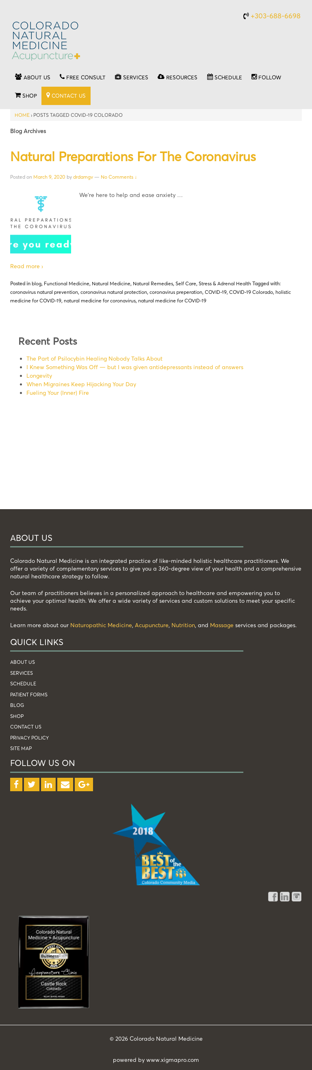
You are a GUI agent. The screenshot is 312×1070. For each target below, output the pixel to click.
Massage (222, 624)
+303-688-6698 (276, 15)
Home (22, 115)
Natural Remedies (153, 283)
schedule (23, 684)
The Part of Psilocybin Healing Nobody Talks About (94, 358)
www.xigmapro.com (172, 1059)
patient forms (29, 694)
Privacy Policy (29, 738)
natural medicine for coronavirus (100, 301)
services (21, 673)
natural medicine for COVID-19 (172, 301)
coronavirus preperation (176, 292)
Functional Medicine (66, 283)
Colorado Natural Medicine (165, 1038)
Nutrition (183, 624)
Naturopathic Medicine (101, 624)
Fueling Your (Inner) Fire (57, 392)
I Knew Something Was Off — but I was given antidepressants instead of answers (134, 366)
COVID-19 (216, 292)
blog (36, 283)
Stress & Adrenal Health (225, 283)
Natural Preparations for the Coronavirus (133, 156)
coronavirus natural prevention (44, 292)
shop (17, 716)
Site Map (21, 748)
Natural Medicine (111, 283)
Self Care (186, 283)
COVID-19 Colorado (251, 292)
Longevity (39, 375)
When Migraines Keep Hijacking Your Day (81, 384)
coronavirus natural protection (113, 292)
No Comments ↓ (119, 177)
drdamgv (83, 177)
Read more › (26, 266)
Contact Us (25, 727)
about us (22, 662)
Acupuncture (152, 624)
